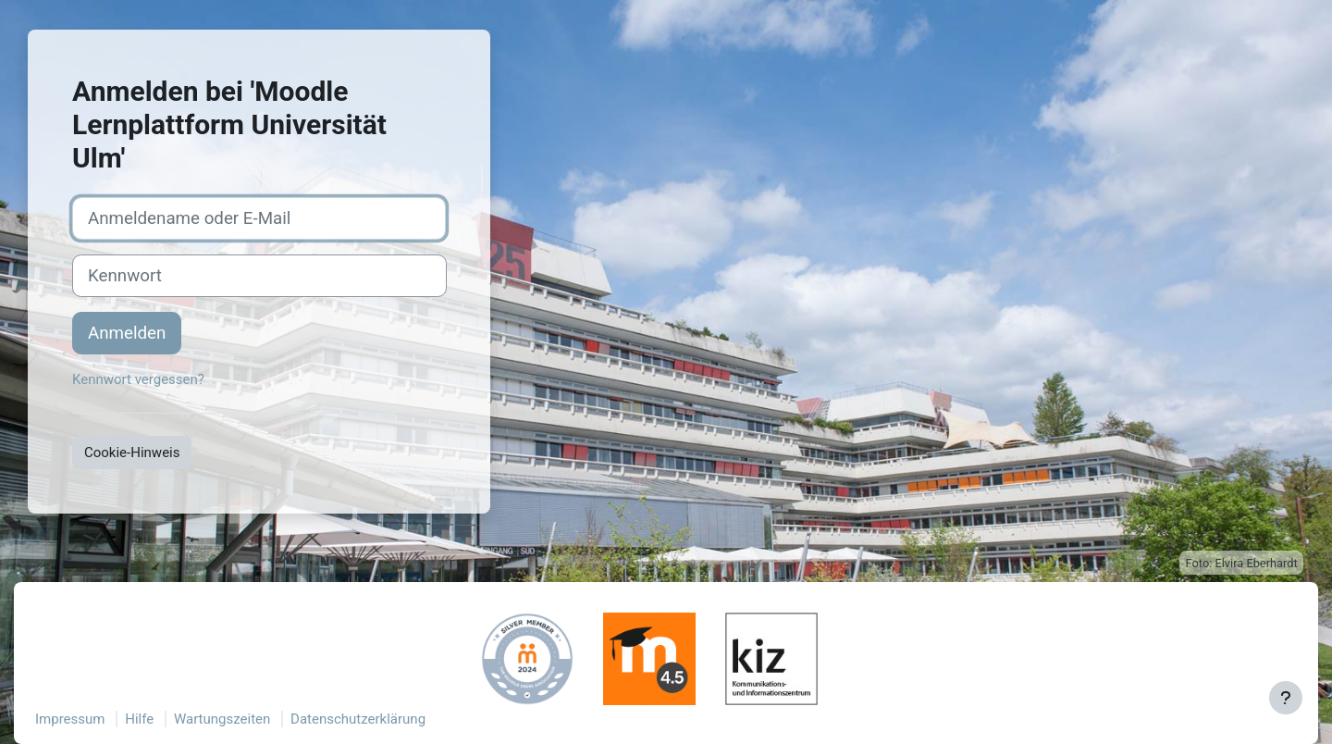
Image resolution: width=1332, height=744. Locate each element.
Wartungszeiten (222, 719)
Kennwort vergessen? (138, 379)
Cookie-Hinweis (131, 452)
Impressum (70, 719)
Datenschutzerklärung (358, 719)
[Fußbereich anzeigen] (1285, 697)
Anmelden (127, 333)
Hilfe (139, 719)
